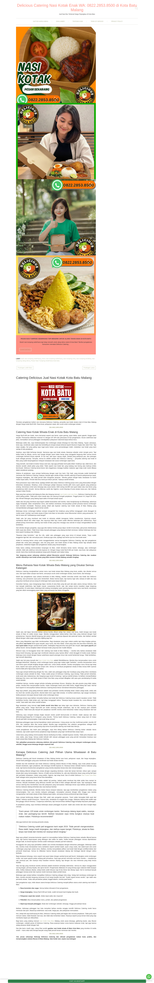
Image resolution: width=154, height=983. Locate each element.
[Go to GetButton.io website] (148, 981)
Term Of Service (97, 21)
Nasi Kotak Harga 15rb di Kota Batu (122, 208)
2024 (62, 853)
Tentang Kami (78, 21)
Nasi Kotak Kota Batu (46, 478)
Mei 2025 (65, 844)
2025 (62, 824)
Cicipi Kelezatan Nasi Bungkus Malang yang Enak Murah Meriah (122, 183)
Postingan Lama (89, 186)
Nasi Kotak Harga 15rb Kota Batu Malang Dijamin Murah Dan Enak (28, 57)
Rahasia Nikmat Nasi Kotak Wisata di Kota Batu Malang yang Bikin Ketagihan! (123, 238)
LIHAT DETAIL (25, 81)
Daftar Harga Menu (40, 21)
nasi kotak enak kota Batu (68, 312)
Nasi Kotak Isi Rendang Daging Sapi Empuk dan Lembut (123, 222)
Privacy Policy (117, 21)
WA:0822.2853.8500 (56, 245)
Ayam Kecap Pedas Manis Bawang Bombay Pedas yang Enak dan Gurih (122, 58)
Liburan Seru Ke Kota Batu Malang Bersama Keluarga (56, 56)
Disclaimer (60, 21)
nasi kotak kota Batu (47, 739)
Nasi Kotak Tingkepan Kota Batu (121, 251)
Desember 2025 (67, 827)
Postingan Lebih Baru (25, 186)
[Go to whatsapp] (149, 976)
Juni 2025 (65, 841)
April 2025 (65, 847)
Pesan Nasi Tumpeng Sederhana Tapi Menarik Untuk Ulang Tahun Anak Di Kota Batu (28, 134)
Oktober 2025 (66, 838)
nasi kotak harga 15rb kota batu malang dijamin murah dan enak (27, 94)
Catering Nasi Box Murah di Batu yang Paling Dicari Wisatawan (84, 57)
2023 (62, 856)
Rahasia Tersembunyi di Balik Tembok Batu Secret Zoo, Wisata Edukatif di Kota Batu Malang (122, 85)
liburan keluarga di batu (51, 88)
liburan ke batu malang (56, 86)
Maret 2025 (66, 849)
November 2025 (67, 835)
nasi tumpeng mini (30, 172)
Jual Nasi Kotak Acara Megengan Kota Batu (122, 898)
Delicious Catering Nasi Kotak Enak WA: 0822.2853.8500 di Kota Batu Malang (77, 7)
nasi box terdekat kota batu (84, 94)
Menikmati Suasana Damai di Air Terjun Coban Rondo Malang (121, 196)
